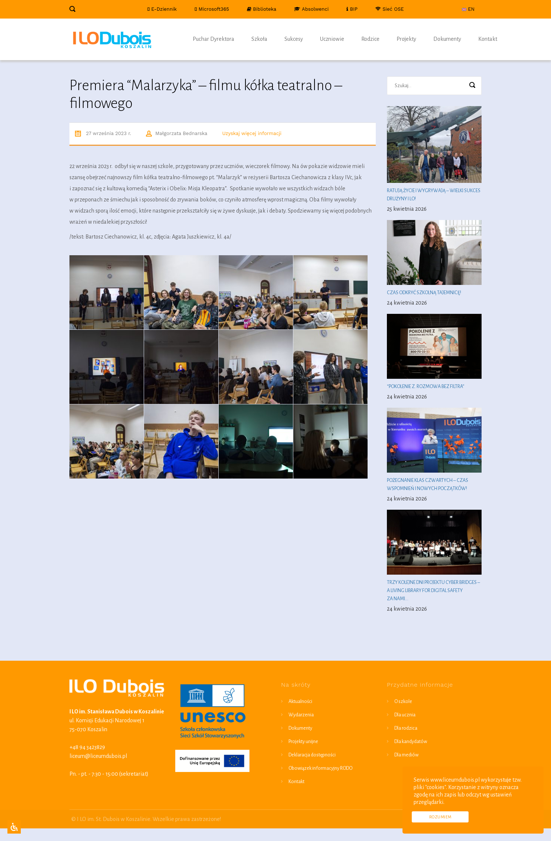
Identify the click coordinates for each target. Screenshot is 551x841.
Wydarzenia (301, 714)
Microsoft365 (212, 9)
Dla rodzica (405, 728)
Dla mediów (406, 755)
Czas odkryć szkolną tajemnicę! (424, 292)
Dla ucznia (404, 714)
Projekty (406, 39)
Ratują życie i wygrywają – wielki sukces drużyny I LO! (433, 194)
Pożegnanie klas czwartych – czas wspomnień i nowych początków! (427, 484)
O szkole (403, 701)
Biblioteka (261, 9)
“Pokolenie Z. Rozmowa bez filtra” (425, 386)
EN (468, 9)
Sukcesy (293, 39)
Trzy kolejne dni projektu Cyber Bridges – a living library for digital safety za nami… (433, 590)
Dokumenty (447, 39)
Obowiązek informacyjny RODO (320, 768)
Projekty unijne (303, 741)
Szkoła (259, 39)
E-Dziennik (161, 9)
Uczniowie (332, 39)
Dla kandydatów (410, 741)
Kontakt (487, 39)
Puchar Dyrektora (213, 39)
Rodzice (370, 39)
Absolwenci (311, 9)
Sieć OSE (389, 9)
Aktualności (300, 701)
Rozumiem (440, 817)
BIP (352, 9)
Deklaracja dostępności (312, 755)
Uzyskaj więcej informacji (251, 133)
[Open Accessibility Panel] (14, 827)
